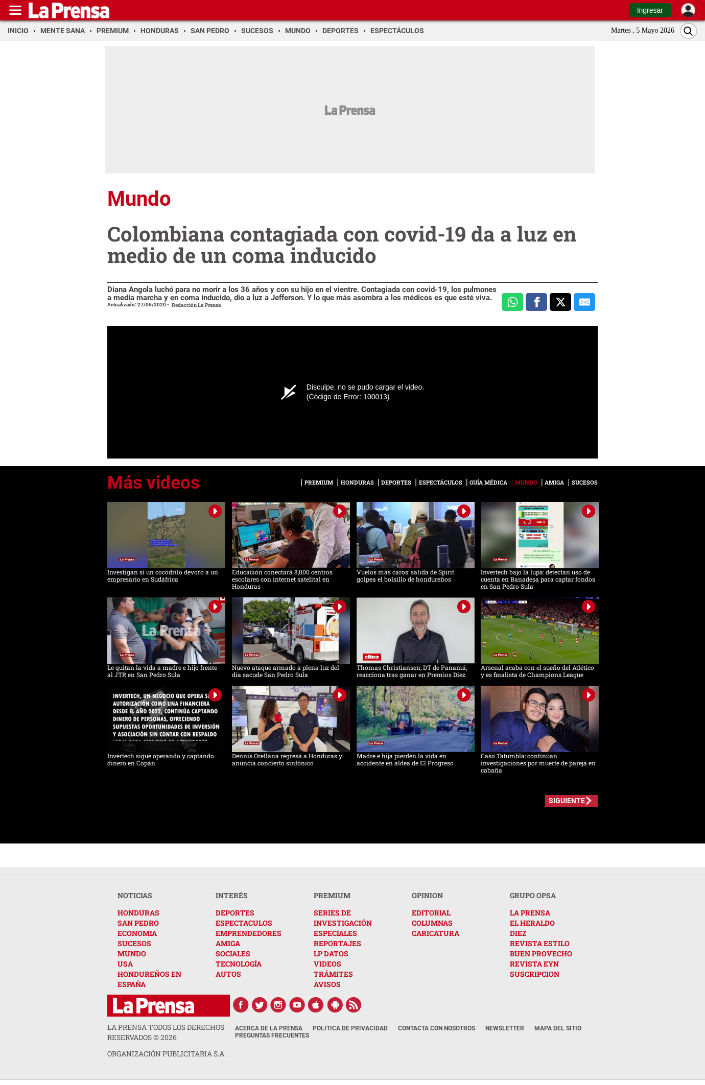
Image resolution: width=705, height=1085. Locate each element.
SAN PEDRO (138, 923)
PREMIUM (332, 895)
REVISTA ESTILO (540, 943)
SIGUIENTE (567, 801)
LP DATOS (331, 953)
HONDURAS (138, 913)
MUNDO (132, 953)
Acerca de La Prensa (268, 1028)
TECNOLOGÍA (239, 964)
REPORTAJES (337, 943)
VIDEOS (327, 964)
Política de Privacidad (350, 1028)
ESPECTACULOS (244, 923)
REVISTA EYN (534, 964)
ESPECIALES (335, 933)
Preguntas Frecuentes (272, 1035)
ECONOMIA (137, 933)
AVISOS (327, 984)
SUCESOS (134, 943)
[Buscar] (688, 31)
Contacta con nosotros (436, 1028)
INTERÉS (232, 895)
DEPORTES (235, 913)
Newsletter (504, 1028)
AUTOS (228, 974)
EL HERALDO (532, 923)
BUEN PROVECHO (541, 953)
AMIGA (228, 943)
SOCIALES (233, 953)
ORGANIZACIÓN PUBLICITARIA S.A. (166, 1053)
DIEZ (518, 933)
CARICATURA (435, 933)
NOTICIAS (135, 895)
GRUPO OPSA (533, 895)
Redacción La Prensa (196, 305)
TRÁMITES (333, 974)
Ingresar (650, 10)
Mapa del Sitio (557, 1028)
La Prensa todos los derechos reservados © (165, 1032)
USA (125, 964)
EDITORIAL (431, 913)
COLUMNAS (432, 923)
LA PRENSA (530, 913)
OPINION (427, 895)
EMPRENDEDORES (248, 933)
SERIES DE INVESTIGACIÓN (343, 918)
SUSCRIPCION (534, 974)
